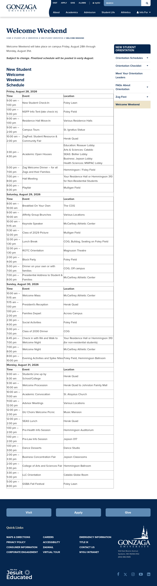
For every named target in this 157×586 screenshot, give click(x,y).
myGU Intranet (89, 552)
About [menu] (56, 12)
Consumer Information (21, 547)
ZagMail (48, 547)
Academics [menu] (72, 12)
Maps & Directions (18, 537)
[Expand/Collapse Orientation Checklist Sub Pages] (147, 66)
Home (8, 38)
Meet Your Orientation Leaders (129, 75)
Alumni (82, 3)
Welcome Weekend (128, 104)
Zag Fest (121, 97)
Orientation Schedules (129, 58)
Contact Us (87, 547)
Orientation (33, 38)
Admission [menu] (90, 12)
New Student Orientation (52, 38)
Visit (55, 3)
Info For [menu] (144, 12)
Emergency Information (95, 537)
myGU (96, 3)
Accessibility (51, 542)
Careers (48, 537)
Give (73, 3)
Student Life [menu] (108, 12)
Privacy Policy (15, 542)
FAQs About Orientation (123, 87)
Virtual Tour (51, 552)
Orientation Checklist (128, 66)
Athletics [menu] (126, 12)
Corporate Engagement (22, 552)
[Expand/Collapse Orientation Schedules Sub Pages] (147, 58)
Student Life (19, 38)
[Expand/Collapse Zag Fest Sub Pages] (147, 97)
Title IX (83, 542)
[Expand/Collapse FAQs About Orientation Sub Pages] (147, 87)
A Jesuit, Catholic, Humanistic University (30, 574)
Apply (64, 3)
